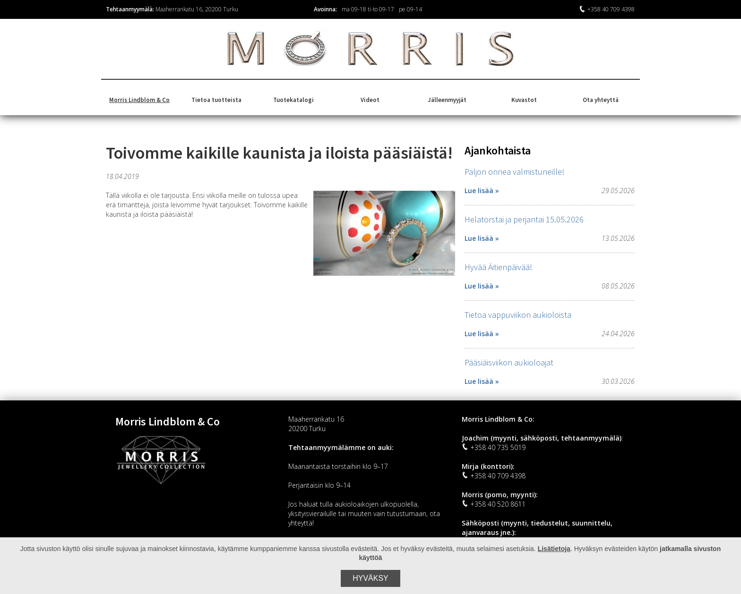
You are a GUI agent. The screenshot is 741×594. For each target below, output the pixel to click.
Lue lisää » (482, 190)
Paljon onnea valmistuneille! (514, 171)
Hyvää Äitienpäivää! (498, 267)
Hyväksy (370, 578)
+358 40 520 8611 (494, 504)
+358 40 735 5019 (494, 447)
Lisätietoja (554, 548)
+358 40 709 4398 (607, 9)
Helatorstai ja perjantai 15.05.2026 (524, 219)
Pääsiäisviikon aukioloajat (509, 362)
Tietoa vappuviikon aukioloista (518, 314)
